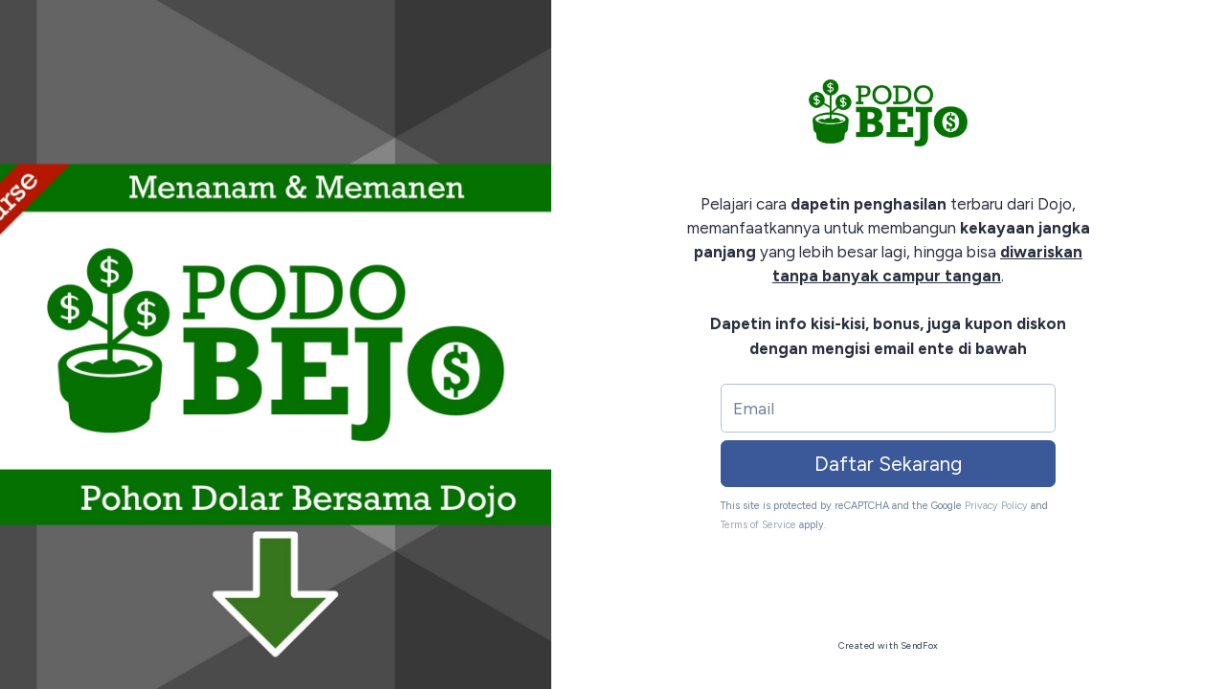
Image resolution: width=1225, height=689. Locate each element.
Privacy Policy (996, 506)
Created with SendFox (888, 645)
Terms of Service (758, 525)
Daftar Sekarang (888, 464)
